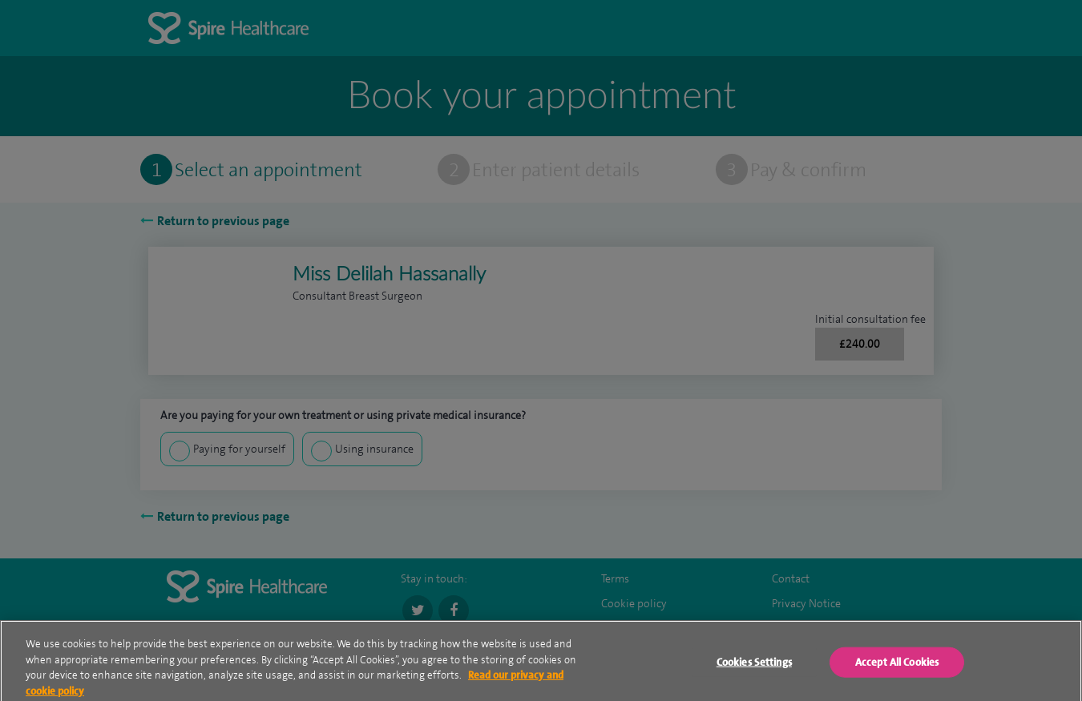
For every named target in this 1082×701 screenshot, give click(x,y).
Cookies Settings (754, 665)
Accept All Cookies (897, 665)
